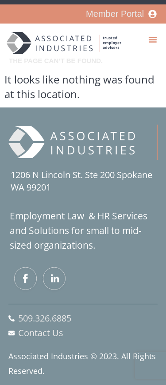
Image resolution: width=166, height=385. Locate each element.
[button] (152, 39)
